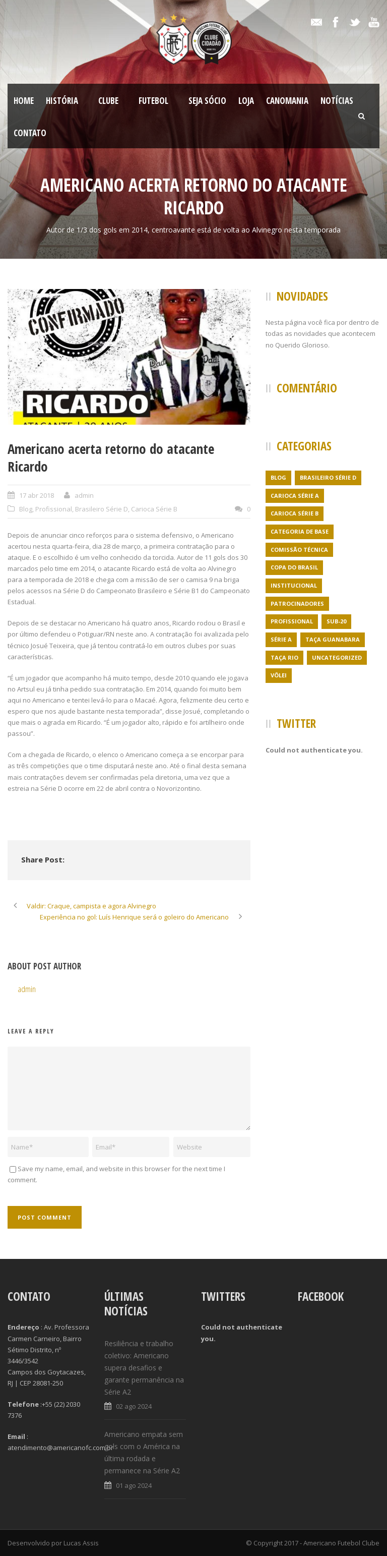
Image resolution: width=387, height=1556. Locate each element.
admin (84, 495)
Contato (30, 133)
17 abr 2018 (36, 495)
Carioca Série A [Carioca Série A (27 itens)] (295, 495)
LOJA (246, 100)
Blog (25, 508)
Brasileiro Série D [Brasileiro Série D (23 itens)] (328, 477)
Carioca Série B (154, 508)
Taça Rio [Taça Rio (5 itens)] (284, 657)
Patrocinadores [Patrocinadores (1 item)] (297, 603)
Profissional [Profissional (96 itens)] (292, 621)
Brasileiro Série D (101, 508)
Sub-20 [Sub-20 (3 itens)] (336, 621)
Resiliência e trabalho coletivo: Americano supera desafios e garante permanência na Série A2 (144, 1367)
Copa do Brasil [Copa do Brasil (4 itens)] (294, 567)
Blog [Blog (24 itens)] (278, 477)
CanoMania (287, 100)
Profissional (53, 508)
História (62, 100)
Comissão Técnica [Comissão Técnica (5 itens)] (299, 549)
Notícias (336, 100)
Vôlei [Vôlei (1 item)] (279, 675)
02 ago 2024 (134, 1406)
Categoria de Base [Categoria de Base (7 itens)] (300, 531)
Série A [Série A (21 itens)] (281, 639)
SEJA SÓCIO (207, 100)
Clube (108, 100)
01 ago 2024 (134, 1485)
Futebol (153, 100)
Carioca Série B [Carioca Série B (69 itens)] (294, 513)
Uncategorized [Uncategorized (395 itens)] (337, 657)
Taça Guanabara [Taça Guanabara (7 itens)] (332, 639)
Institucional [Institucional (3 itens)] (294, 585)
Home (24, 100)
